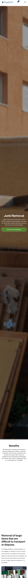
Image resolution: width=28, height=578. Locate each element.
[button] (18, 2)
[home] (7, 2)
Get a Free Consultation (14, 229)
